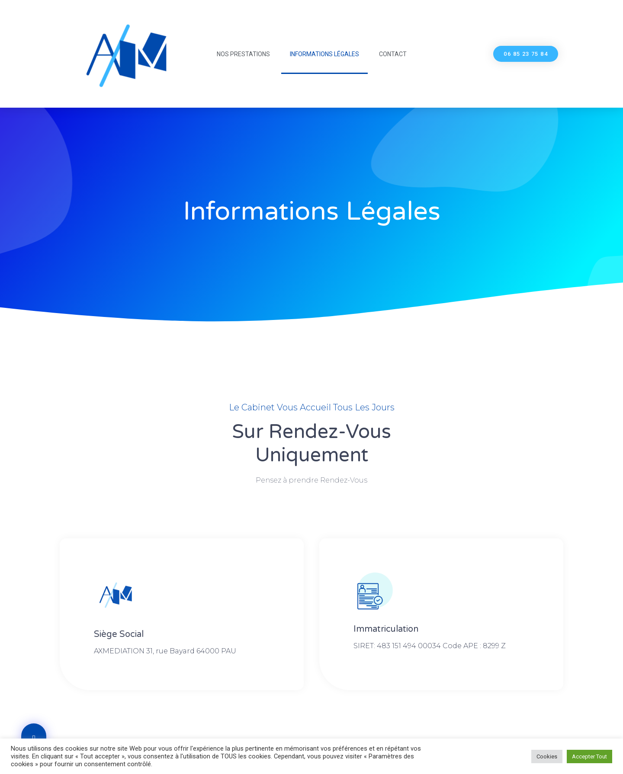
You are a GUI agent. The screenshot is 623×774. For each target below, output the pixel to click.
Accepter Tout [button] (589, 756)
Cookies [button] (546, 756)
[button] (525, 54)
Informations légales (324, 54)
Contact (393, 54)
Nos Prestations (243, 54)
